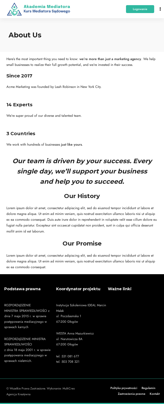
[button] (140, 9)
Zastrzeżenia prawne (131, 394)
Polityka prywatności (123, 388)
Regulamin (148, 388)
